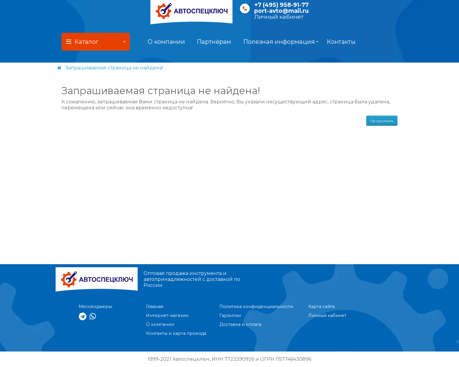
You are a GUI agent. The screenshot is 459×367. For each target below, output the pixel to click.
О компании (166, 41)
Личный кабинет (279, 16)
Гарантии (230, 315)
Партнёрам (214, 41)
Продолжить (382, 121)
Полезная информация (280, 41)
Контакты (341, 41)
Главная (154, 306)
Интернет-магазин (167, 315)
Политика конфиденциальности (256, 306)
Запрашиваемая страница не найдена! (114, 68)
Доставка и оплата (240, 324)
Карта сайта (321, 306)
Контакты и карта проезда (176, 333)
